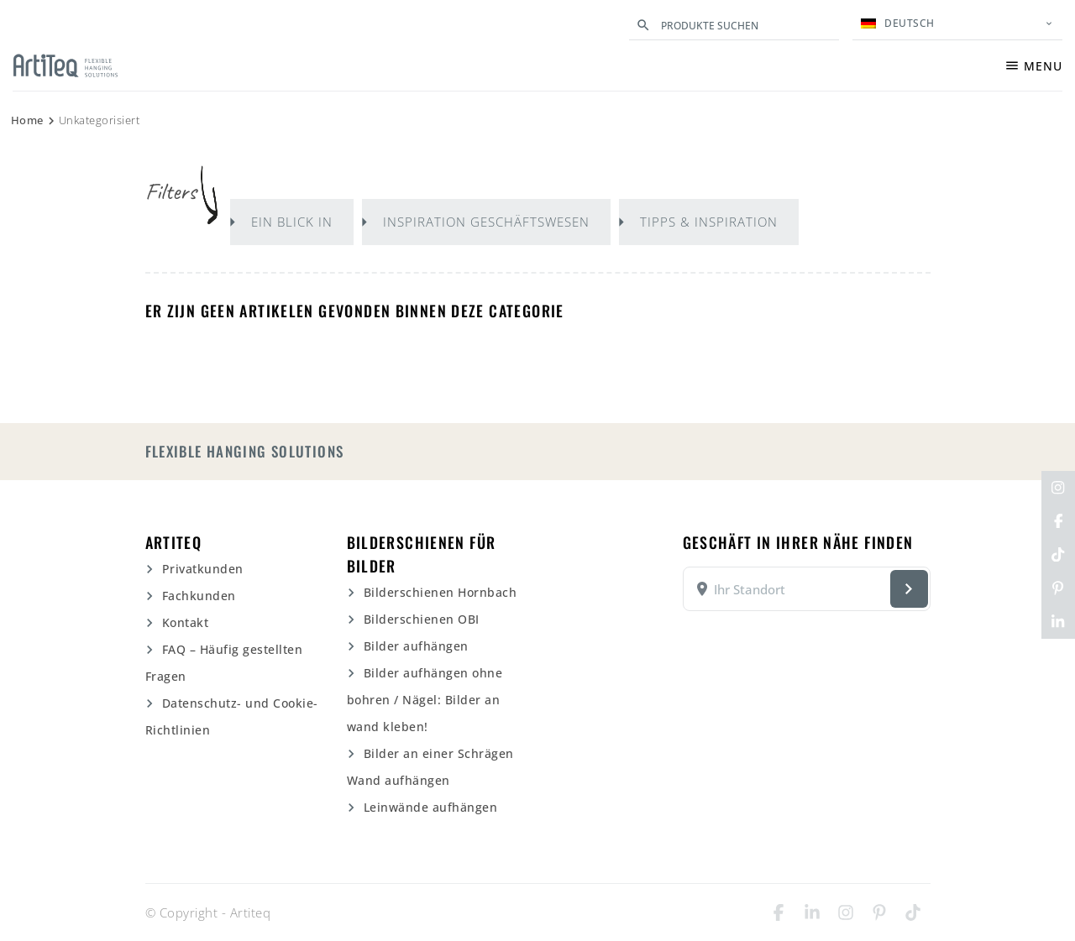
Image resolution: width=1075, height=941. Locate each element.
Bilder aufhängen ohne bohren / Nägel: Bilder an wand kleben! (425, 700)
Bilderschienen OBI (422, 619)
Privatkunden (203, 569)
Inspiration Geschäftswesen (486, 221)
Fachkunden (199, 596)
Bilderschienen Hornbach (440, 592)
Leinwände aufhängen (431, 807)
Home (27, 120)
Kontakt (185, 622)
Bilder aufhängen (416, 646)
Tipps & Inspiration (709, 221)
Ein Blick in (292, 221)
